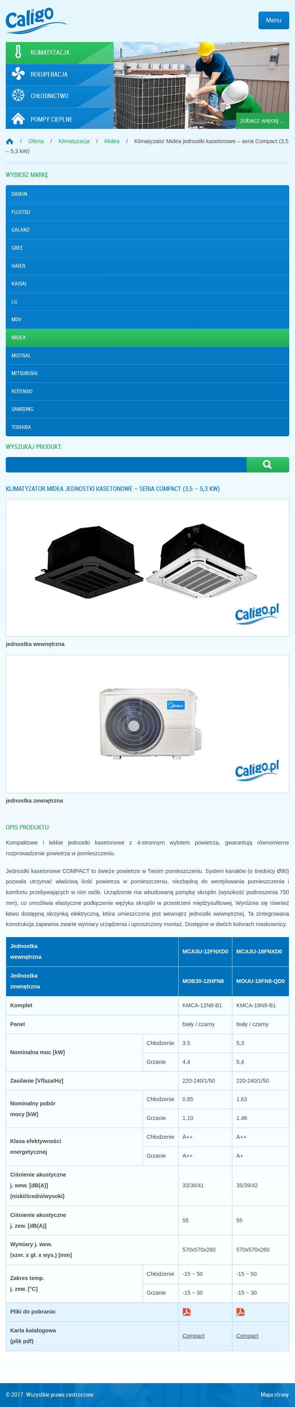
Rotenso (22, 391)
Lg (14, 302)
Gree (17, 248)
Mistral (21, 355)
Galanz (21, 230)
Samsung (22, 409)
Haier (18, 266)
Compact (193, 1336)
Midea (19, 337)
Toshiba (21, 427)
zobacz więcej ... (262, 120)
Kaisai (19, 283)
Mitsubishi (25, 373)
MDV (17, 319)
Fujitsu (21, 212)
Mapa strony (275, 1394)
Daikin (19, 194)
